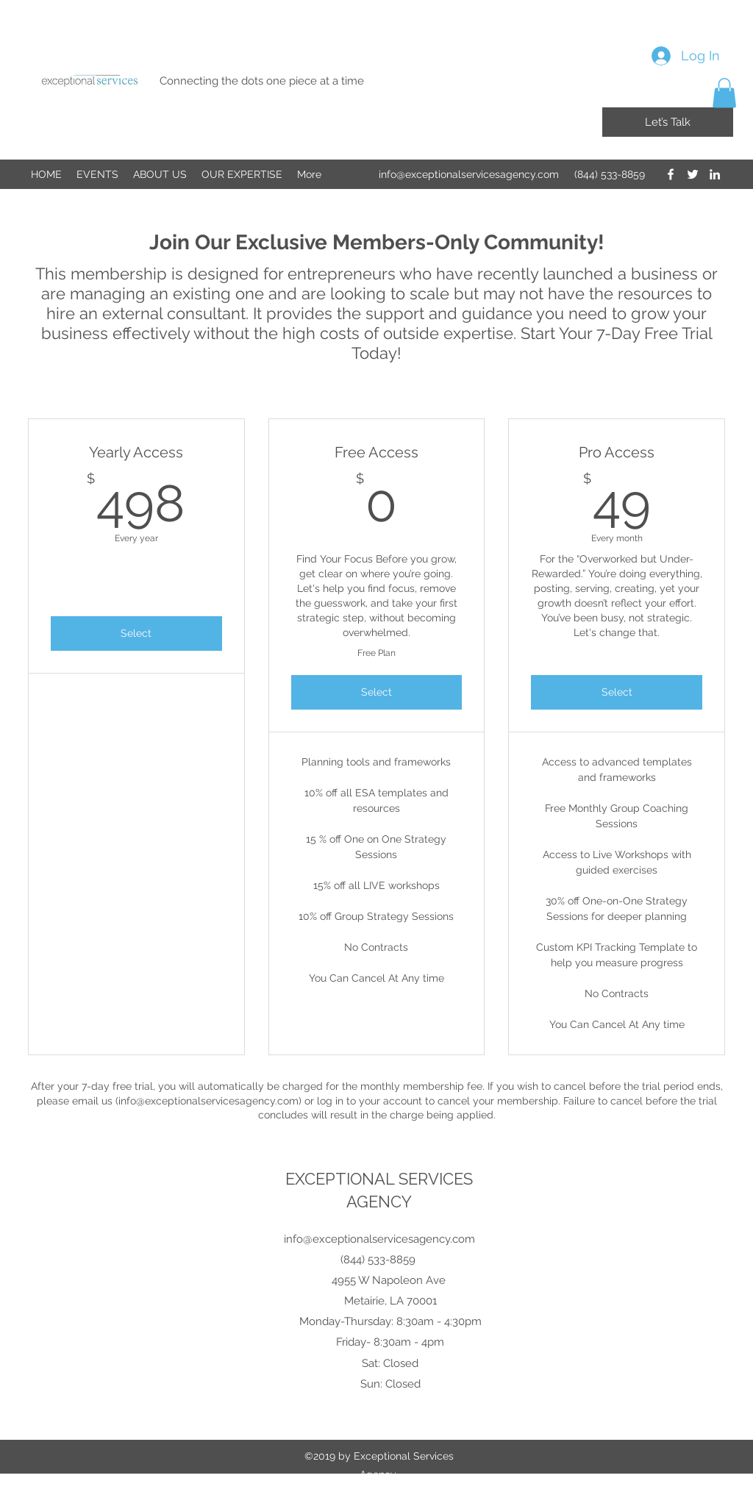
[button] (724, 93)
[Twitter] (692, 174)
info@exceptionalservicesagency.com (469, 174)
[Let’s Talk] (667, 122)
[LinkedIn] (714, 174)
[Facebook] (670, 174)
